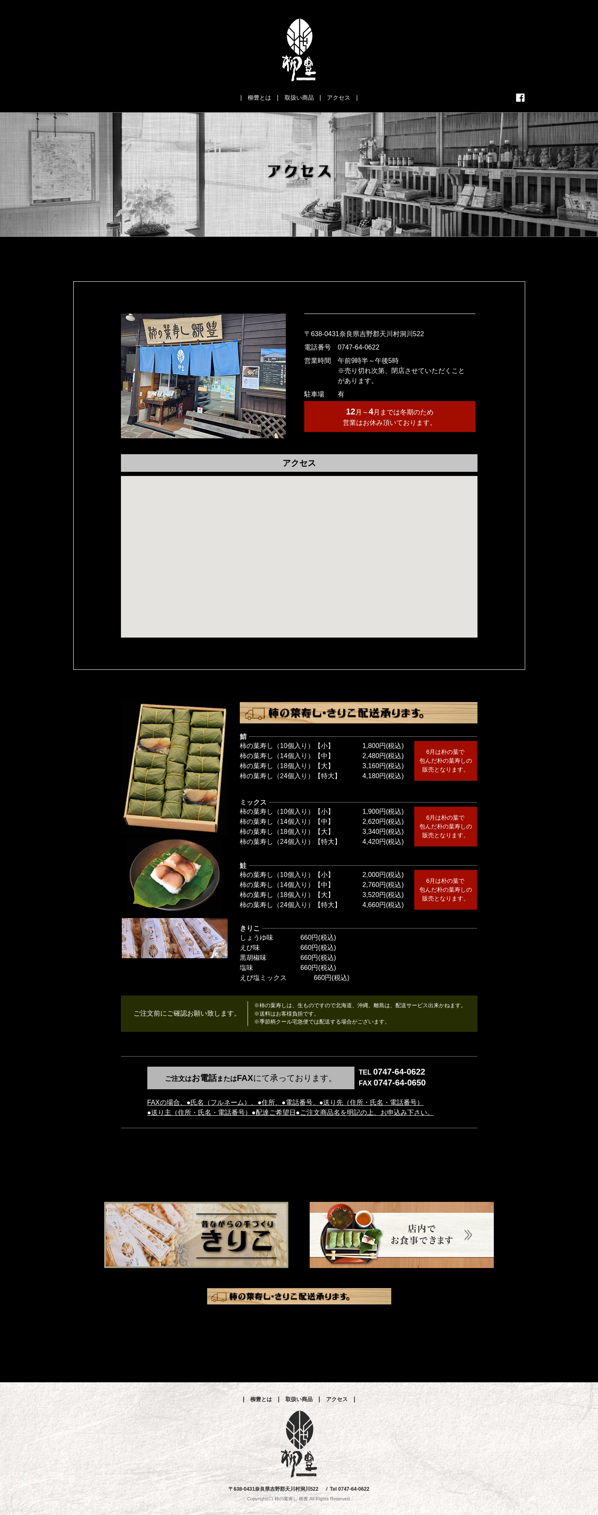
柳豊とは (259, 97)
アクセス (338, 97)
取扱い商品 (299, 97)
